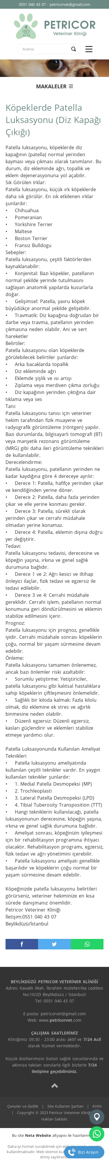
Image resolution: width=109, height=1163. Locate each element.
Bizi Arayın (88, 1152)
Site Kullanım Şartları (65, 1106)
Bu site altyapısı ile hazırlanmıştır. (54, 1135)
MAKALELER (54, 86)
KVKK (97, 1106)
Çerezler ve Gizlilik (22, 1106)
